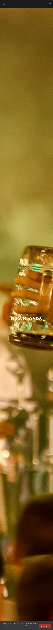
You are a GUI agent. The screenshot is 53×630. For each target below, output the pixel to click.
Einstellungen (26, 627)
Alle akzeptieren (45, 625)
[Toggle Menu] (50, 4)
